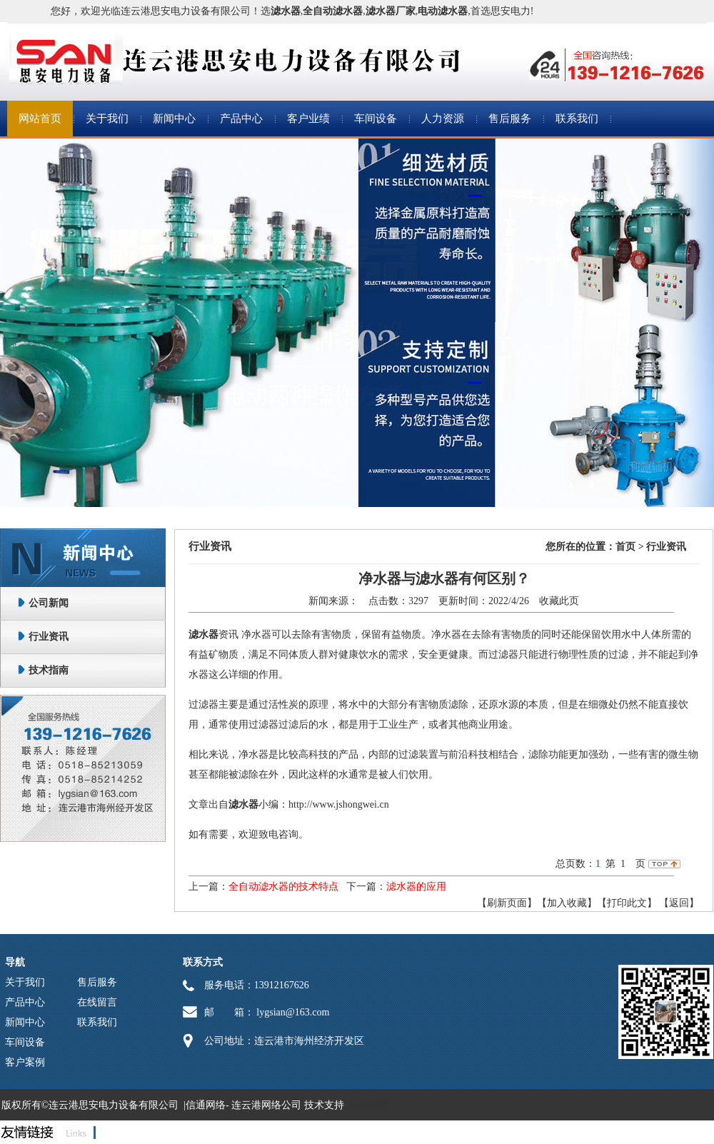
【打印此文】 (627, 903)
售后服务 (509, 118)
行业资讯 (49, 636)
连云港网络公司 (266, 1105)
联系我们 (576, 118)
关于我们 (107, 118)
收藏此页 (559, 601)
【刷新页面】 (507, 903)
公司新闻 (49, 603)
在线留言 (97, 1002)
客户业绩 (308, 118)
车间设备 (375, 118)
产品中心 (241, 118)
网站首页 (40, 118)
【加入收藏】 (567, 903)
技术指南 (49, 670)
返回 (679, 903)
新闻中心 (174, 118)
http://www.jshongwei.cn (338, 804)
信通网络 (206, 1105)
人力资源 (442, 118)
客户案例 (25, 1062)
